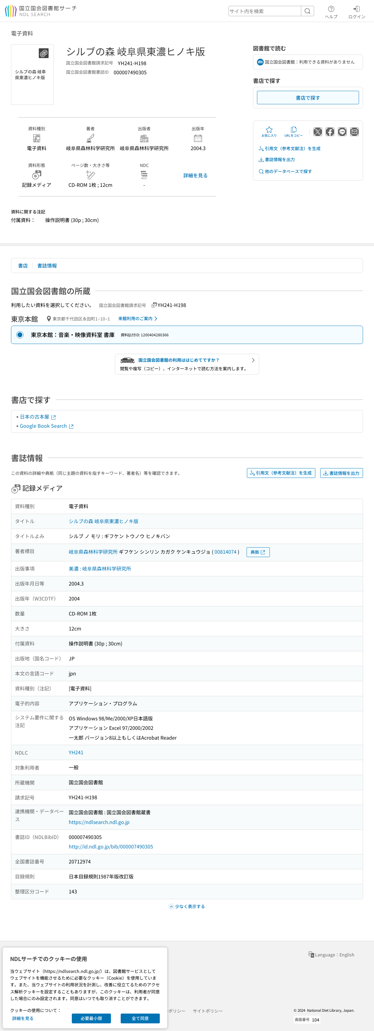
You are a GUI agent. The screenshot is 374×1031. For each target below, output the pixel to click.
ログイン (356, 11)
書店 (23, 265)
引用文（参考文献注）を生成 (289, 148)
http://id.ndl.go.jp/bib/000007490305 (111, 846)
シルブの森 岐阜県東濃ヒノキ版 (103, 521)
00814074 (226, 551)
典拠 (258, 552)
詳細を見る (195, 175)
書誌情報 (47, 265)
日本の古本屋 (38, 416)
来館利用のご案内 (139, 318)
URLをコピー (293, 132)
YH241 (76, 752)
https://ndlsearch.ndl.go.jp (99, 822)
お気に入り (269, 132)
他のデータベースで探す (285, 171)
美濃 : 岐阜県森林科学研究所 (100, 568)
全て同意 (140, 1018)
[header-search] (271, 11)
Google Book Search (47, 425)
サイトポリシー (208, 1011)
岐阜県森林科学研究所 (93, 551)
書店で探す (308, 97)
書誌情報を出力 (276, 159)
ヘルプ (331, 11)
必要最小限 (91, 1018)
